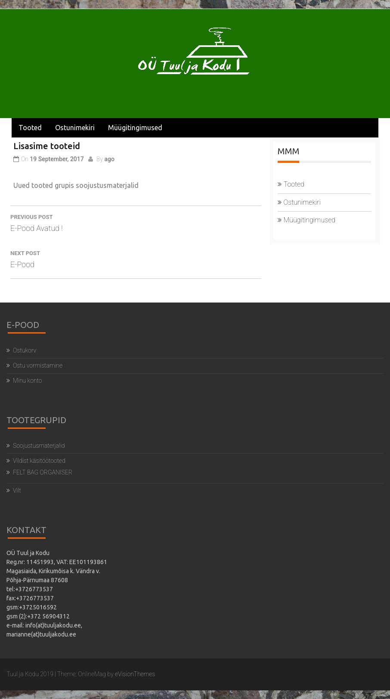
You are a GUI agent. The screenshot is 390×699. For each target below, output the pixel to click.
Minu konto (27, 380)
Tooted (30, 127)
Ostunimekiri (75, 127)
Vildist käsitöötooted (39, 460)
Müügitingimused (135, 127)
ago (110, 159)
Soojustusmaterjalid (39, 445)
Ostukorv (24, 350)
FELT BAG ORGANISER (42, 472)
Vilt (17, 490)
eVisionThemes (135, 674)
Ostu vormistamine (37, 365)
